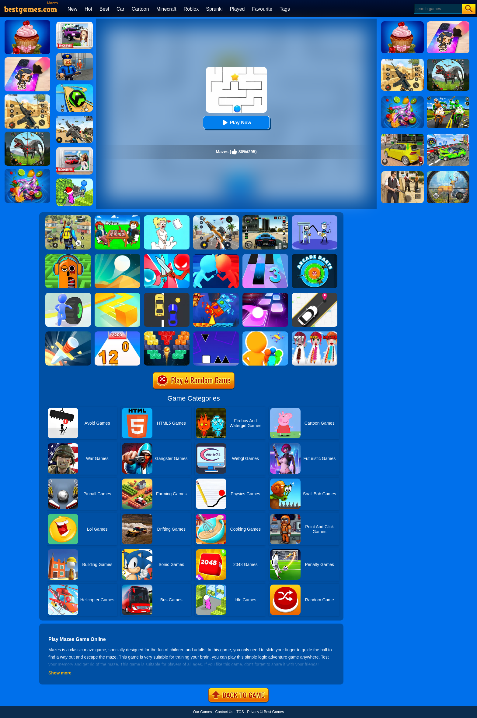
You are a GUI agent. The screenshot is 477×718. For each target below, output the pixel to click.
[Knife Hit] (68, 333)
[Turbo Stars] (68, 295)
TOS (240, 712)
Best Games (274, 712)
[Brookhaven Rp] (74, 149)
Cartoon (140, 9)
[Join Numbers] (117, 333)
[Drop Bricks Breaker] (167, 333)
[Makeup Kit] (314, 333)
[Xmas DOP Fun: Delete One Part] (167, 217)
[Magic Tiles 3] (265, 256)
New (72, 9)
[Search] (437, 9)
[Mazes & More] (68, 256)
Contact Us (224, 712)
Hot (88, 9)
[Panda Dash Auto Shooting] (216, 217)
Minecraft (166, 9)
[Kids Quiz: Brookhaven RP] (74, 24)
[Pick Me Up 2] (314, 295)
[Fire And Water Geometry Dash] (216, 295)
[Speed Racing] (167, 295)
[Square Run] (216, 333)
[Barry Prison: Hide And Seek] (74, 55)
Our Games (202, 712)
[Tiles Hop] (265, 295)
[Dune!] (117, 256)
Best (104, 9)
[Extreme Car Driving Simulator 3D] (265, 217)
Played (237, 9)
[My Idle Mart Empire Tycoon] (74, 181)
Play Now (236, 122)
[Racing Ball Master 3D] (74, 86)
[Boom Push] (167, 256)
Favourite (262, 9)
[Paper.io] (117, 295)
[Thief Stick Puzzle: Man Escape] (314, 217)
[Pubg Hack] (68, 217)
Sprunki (214, 9)
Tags (285, 9)
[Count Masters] (216, 256)
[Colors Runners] (265, 333)
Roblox (191, 9)
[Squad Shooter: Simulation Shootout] (74, 118)
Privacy (253, 712)
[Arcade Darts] (314, 256)
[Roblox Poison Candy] (117, 217)
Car (120, 9)
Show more (59, 672)
